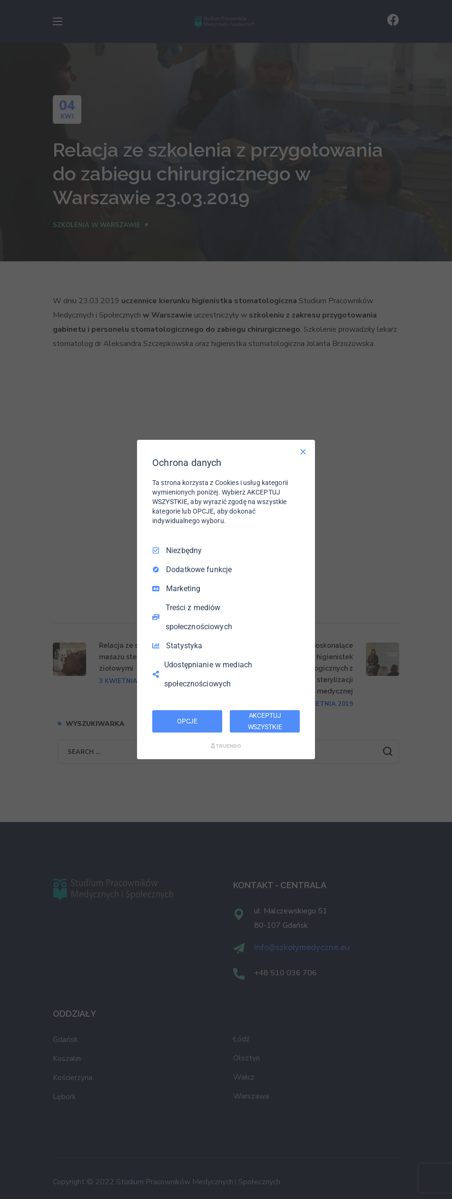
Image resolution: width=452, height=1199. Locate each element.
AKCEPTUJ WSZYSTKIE (265, 721)
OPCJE (187, 721)
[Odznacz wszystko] (303, 452)
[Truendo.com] (226, 746)
